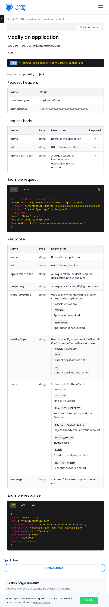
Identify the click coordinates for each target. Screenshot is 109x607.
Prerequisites (54, 568)
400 (23, 505)
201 (13, 505)
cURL (14, 189)
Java (26, 189)
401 (33, 505)
